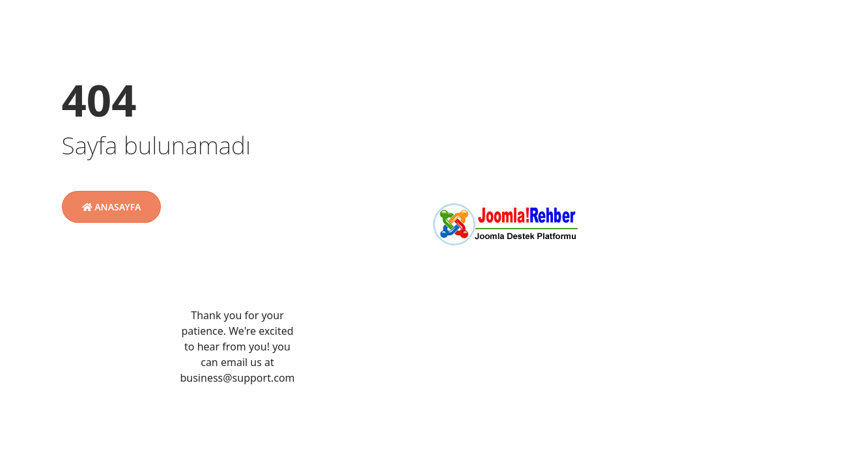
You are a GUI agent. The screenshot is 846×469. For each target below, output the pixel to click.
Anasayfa (111, 207)
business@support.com (237, 378)
